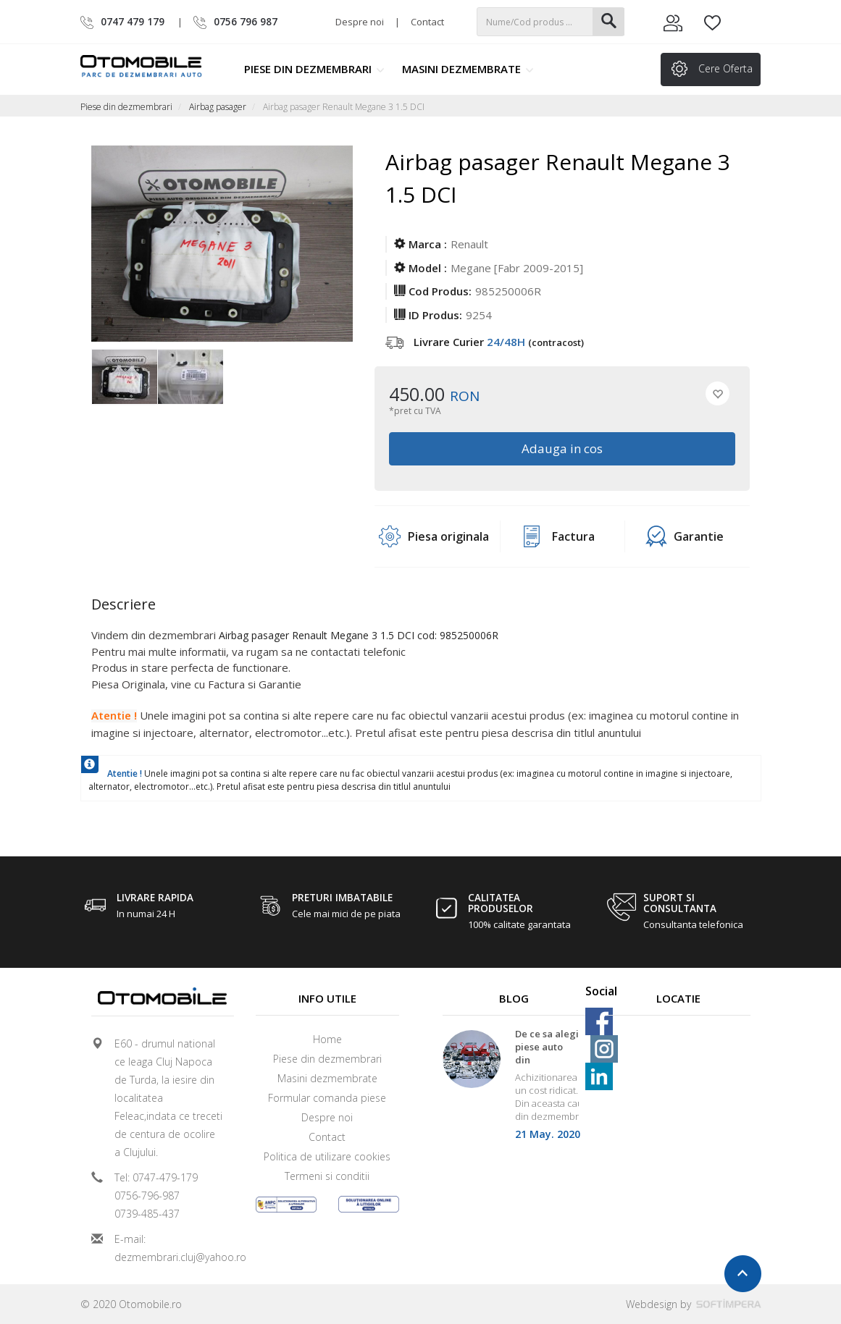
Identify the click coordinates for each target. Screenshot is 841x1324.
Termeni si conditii (327, 1176)
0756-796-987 (147, 1195)
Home (327, 1039)
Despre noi (359, 21)
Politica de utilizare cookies (327, 1156)
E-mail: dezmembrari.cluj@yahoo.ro (168, 1248)
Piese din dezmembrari (314, 69)
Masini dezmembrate (468, 69)
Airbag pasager (217, 107)
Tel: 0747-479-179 (156, 1177)
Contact (427, 21)
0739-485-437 (147, 1213)
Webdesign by (693, 1304)
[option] (124, 378)
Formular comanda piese (327, 1098)
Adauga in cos (562, 448)
